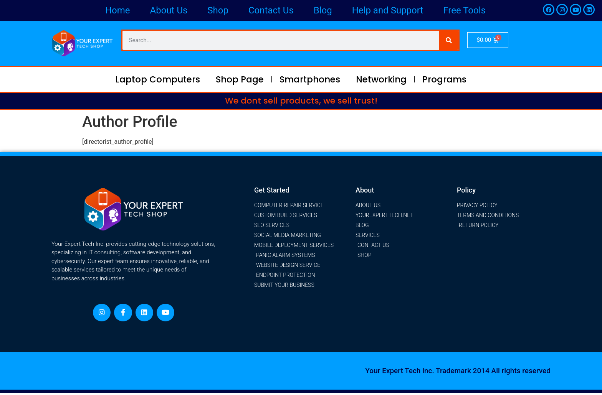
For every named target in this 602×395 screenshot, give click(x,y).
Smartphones (310, 79)
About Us (169, 10)
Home (117, 10)
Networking (381, 79)
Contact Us (271, 10)
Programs (444, 79)
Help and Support (387, 10)
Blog (323, 10)
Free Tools (464, 10)
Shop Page (240, 79)
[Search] (448, 40)
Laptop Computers (157, 79)
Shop (217, 10)
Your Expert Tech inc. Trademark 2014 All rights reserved (458, 373)
